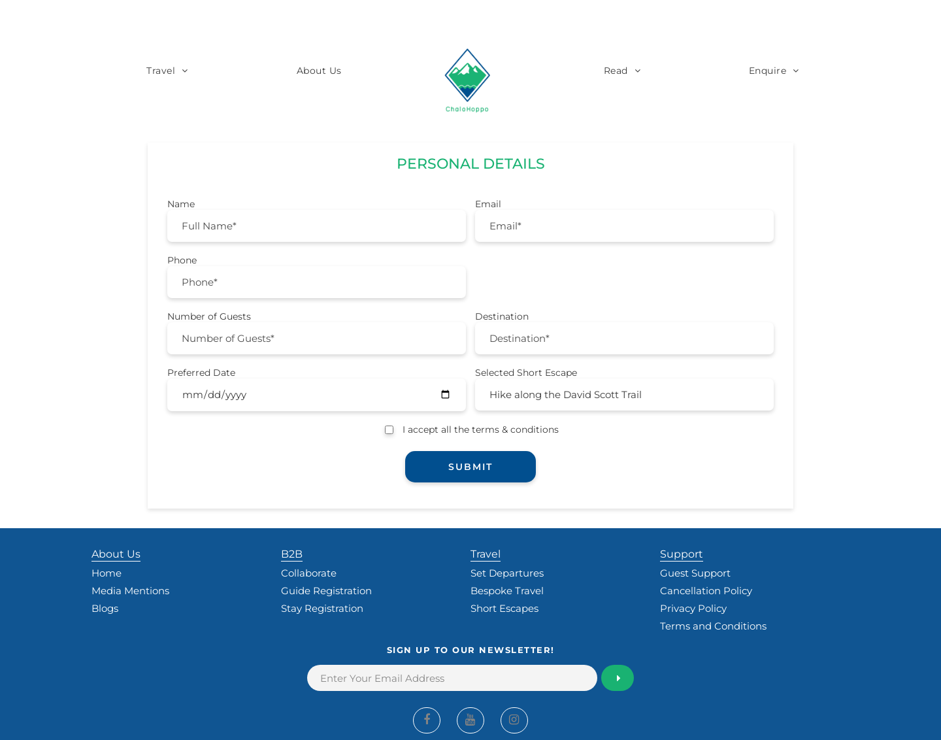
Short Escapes (504, 608)
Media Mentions (130, 590)
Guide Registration (326, 590)
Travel (160, 70)
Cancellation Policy (706, 590)
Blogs (104, 608)
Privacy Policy (693, 608)
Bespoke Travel (507, 590)
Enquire (768, 70)
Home (106, 573)
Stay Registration (322, 608)
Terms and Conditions (713, 626)
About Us (319, 70)
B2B (292, 554)
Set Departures (507, 573)
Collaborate (309, 573)
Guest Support (695, 573)
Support (681, 554)
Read (616, 70)
